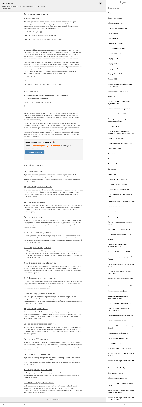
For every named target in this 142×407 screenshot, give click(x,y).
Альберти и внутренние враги (39, 382)
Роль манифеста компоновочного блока (120, 143)
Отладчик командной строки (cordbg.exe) (120, 315)
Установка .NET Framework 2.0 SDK (119, 252)
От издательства (113, 38)
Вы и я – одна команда (115, 18)
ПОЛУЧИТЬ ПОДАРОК (35, 152)
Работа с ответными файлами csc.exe (119, 303)
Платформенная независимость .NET (119, 234)
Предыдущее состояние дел (116, 48)
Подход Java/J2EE (113, 69)
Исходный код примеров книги (117, 28)
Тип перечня (112, 169)
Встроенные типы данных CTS (117, 179)
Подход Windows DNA (115, 74)
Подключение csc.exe (114, 343)
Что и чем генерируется (130, 404)
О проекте (48, 399)
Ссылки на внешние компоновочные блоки (121, 201)
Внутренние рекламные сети (38, 186)
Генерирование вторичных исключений (14, 404)
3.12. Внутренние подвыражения (40, 278)
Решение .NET (112, 79)
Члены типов (112, 174)
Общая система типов (114, 148)
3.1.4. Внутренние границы (37, 232)
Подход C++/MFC (113, 58)
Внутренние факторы (34, 202)
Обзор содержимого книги (116, 23)
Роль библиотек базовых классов (118, 91)
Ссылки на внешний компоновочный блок (121, 286)
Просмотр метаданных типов (117, 217)
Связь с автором (113, 33)
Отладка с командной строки (117, 321)
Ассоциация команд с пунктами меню (119, 348)
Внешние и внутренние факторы (40, 324)
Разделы (56, 399)
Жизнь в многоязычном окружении (119, 109)
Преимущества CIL (114, 126)
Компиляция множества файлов (118, 291)
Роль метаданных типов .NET (117, 138)
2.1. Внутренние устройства (38, 369)
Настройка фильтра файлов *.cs (118, 338)
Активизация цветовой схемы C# (118, 333)
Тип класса (111, 154)
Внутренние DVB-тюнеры (37, 354)
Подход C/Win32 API (114, 53)
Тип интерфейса (113, 164)
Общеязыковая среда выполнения (118, 189)
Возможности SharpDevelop (116, 368)
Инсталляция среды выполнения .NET (120, 229)
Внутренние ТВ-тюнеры (36, 339)
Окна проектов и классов (115, 373)
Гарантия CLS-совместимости (117, 184)
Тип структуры (112, 159)
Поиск (123, 2)
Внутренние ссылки (34, 171)
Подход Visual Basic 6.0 (115, 64)
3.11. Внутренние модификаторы (40, 263)
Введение (111, 13)
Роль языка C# (112, 96)
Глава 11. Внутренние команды (39, 293)
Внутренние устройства (36, 308)
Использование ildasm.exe (116, 207)
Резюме (110, 239)
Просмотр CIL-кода (114, 212)
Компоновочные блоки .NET (117, 114)
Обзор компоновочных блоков (117, 378)
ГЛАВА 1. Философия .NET (116, 43)
